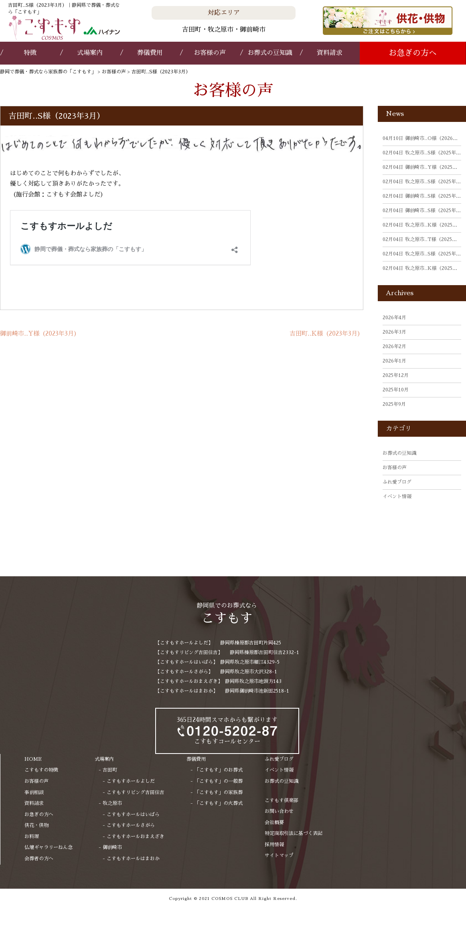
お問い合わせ (279, 811)
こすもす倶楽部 (281, 800)
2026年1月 (394, 361)
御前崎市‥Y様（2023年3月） (40, 333)
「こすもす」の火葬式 (219, 803)
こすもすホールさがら (131, 825)
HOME (33, 759)
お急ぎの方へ (413, 53)
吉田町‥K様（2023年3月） (326, 333)
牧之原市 (112, 803)
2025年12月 (396, 375)
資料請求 (329, 53)
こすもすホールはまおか (133, 858)
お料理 (31, 836)
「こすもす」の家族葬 (219, 792)
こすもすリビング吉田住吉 (135, 792)
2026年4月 (394, 317)
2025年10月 (396, 389)
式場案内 (90, 53)
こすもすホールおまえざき (135, 836)
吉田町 (110, 770)
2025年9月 (394, 404)
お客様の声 (210, 53)
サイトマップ (279, 855)
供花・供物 (36, 825)
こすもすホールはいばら (133, 814)
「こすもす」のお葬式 (219, 770)
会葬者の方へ (38, 858)
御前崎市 (112, 847)
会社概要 (274, 822)
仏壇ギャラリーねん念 (48, 847)
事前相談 (34, 792)
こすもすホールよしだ (131, 781)
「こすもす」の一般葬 (219, 781)
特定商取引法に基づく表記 (293, 833)
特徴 (30, 53)
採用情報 (274, 844)
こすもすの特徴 (41, 770)
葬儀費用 (150, 53)
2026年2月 (394, 346)
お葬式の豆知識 (269, 53)
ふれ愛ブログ (397, 482)
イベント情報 (397, 496)
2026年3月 (394, 332)
